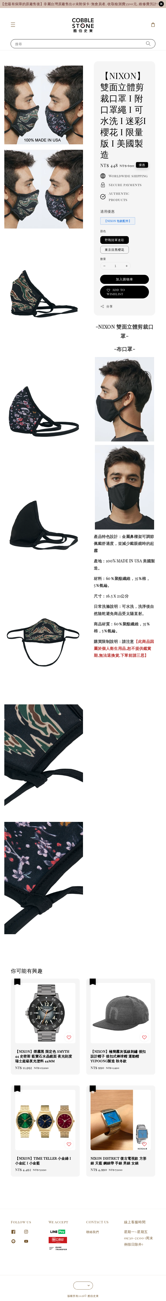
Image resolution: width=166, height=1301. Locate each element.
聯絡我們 (92, 1232)
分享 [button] (106, 306)
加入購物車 (124, 279)
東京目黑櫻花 (114, 250)
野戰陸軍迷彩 (114, 240)
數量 (103, 259)
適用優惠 (107, 211)
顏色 (103, 231)
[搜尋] (148, 43)
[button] (13, 24)
